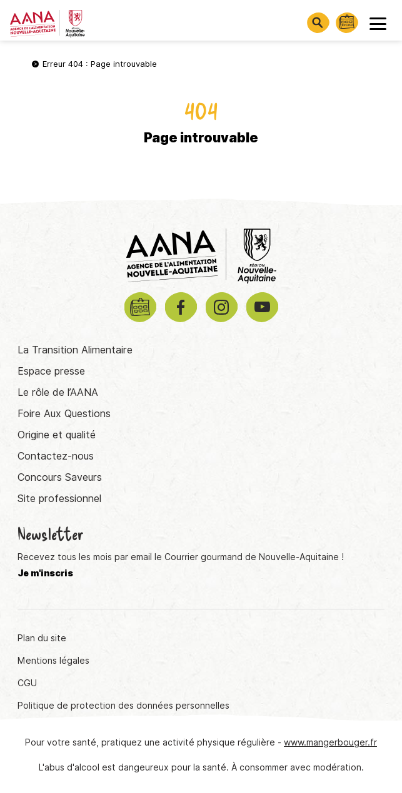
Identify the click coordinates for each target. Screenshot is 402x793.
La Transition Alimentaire (75, 350)
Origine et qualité (57, 435)
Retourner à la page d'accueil (201, 181)
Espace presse (51, 371)
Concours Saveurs (60, 477)
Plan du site (42, 638)
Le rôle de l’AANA (58, 392)
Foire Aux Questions (64, 414)
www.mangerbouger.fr (330, 742)
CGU (27, 683)
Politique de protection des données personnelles (123, 706)
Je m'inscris (45, 573)
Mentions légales (53, 661)
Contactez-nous (56, 456)
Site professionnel (59, 499)
